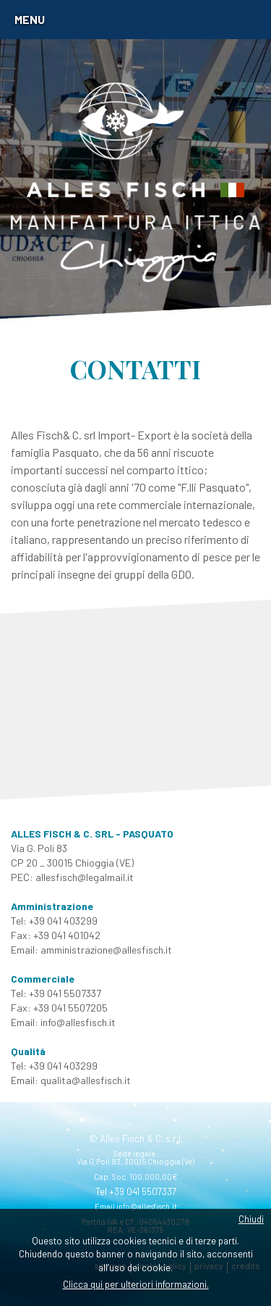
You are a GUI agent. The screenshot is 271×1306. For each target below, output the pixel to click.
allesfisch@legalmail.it (84, 877)
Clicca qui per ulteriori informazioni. (136, 1284)
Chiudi (251, 1219)
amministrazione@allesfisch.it (106, 949)
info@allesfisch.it (78, 1022)
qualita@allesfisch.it (85, 1080)
